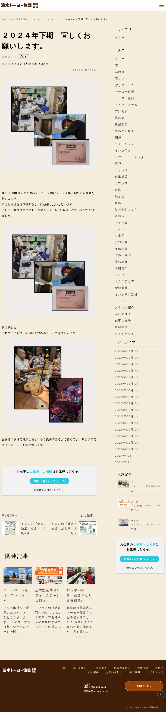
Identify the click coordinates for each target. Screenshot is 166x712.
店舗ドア (121, 124)
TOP (63, 667)
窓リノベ (121, 78)
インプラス (123, 150)
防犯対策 (121, 268)
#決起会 (44, 63)
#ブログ (17, 63)
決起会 (120, 117)
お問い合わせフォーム (49, 481)
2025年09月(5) (126, 396)
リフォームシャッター (131, 157)
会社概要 (93, 672)
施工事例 (134, 672)
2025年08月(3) (126, 403)
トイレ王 (121, 222)
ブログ (43, 19)
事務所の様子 (124, 130)
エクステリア (124, 281)
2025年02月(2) (126, 442)
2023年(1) (123, 462)
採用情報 (142, 667)
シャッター (123, 170)
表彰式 (120, 215)
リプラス (121, 183)
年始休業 (121, 248)
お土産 (120, 235)
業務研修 (121, 261)
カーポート (123, 301)
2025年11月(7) (126, 383)
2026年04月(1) (126, 350)
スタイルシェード (128, 143)
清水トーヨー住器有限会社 (17, 19)
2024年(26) (124, 455)
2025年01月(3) (126, 449)
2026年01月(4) (126, 370)
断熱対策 (121, 287)
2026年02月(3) (126, 364)
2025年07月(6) (126, 409)
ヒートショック (126, 209)
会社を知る (79, 667)
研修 (118, 202)
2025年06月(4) (126, 416)
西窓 (118, 189)
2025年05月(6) (126, 422)
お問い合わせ (114, 672)
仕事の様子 (123, 320)
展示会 (120, 196)
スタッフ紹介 (124, 307)
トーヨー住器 (124, 91)
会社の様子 (123, 314)
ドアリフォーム (126, 104)
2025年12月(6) (126, 377)
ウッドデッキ (124, 333)
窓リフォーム (124, 85)
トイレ (120, 229)
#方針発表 (30, 63)
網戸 (118, 137)
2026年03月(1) (126, 357)
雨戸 (118, 163)
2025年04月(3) (126, 429)
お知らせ (121, 242)
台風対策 (121, 176)
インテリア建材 (126, 294)
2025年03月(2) (126, 436)
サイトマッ (155, 672)
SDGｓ (120, 274)
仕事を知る (100, 667)
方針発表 (121, 111)
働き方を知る (122, 667)
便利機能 (121, 327)
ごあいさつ (123, 255)
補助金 (120, 72)
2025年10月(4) (126, 390)
